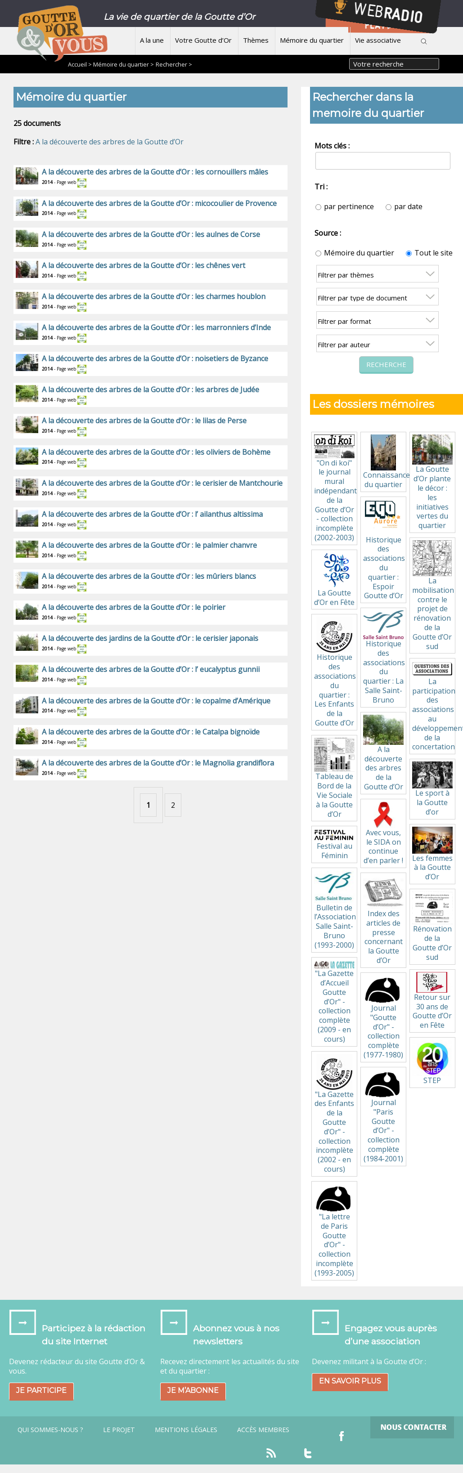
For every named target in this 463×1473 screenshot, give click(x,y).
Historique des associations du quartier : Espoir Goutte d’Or (384, 550)
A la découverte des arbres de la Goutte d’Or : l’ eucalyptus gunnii (151, 669)
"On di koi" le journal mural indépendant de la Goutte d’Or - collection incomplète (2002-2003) (335, 488)
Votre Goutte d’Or (203, 40)
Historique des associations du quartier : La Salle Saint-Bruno (384, 657)
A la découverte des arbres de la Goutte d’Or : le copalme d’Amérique (156, 701)
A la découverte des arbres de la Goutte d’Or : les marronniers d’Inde (156, 327)
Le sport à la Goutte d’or (432, 789)
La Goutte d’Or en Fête (334, 579)
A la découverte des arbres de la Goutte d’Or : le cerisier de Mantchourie (162, 483)
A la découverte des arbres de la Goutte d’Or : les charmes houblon (153, 296)
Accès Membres (263, 1430)
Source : (328, 233)
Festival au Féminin (334, 844)
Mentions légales (186, 1430)
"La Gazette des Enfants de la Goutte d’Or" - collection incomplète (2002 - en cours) (334, 1114)
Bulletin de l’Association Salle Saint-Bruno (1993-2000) (335, 910)
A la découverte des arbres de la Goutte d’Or (110, 142)
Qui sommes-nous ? (50, 1430)
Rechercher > (174, 64)
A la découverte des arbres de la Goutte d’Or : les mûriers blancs (149, 576)
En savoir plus (350, 1381)
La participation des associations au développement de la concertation (433, 706)
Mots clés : (332, 146)
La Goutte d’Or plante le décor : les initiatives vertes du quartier (432, 482)
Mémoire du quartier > (123, 64)
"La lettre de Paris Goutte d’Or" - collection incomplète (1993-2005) (334, 1231)
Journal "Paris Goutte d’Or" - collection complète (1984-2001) (383, 1117)
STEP (432, 1062)
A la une (152, 40)
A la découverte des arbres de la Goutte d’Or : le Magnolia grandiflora (158, 763)
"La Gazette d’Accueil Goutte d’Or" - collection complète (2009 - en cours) (334, 1002)
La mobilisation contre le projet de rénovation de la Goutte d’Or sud (433, 595)
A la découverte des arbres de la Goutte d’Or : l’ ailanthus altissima (152, 514)
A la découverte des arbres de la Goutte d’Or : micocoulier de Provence (159, 203)
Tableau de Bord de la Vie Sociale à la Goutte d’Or (334, 778)
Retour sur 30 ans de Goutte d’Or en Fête (432, 1001)
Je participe (41, 1390)
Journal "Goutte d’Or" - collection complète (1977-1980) (383, 1017)
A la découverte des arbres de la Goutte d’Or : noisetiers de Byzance (155, 358)
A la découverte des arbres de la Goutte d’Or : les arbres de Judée (150, 389)
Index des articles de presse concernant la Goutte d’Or (383, 920)
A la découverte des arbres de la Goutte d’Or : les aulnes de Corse (151, 234)
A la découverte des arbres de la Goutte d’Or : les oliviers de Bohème (156, 452)
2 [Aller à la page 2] (173, 805)
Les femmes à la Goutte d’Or (432, 854)
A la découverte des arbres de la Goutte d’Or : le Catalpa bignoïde (151, 732)
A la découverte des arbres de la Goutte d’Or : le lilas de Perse (144, 420)
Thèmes (256, 40)
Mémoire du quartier (312, 40)
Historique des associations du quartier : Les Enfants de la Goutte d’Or (335, 672)
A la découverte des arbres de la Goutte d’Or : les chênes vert (143, 265)
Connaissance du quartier (384, 461)
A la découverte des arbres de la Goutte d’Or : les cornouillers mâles (155, 172)
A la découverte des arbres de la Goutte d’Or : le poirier (133, 607)
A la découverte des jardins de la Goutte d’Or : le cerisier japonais (150, 638)
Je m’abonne (193, 1390)
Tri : (321, 187)
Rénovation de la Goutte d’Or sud (432, 926)
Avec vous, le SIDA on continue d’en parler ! (383, 833)
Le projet (119, 1430)
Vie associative (378, 40)
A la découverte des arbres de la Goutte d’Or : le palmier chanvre (149, 545)
